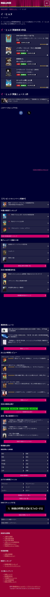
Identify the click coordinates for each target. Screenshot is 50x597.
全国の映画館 (8, 554)
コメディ (4, 490)
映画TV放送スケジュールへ (24, 441)
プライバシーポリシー (33, 586)
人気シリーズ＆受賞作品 (12, 542)
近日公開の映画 (9, 540)
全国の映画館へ (24, 475)
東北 (27, 460)
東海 (27, 457)
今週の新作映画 (9, 538)
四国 (27, 467)
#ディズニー (33, 408)
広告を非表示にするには (40, 170)
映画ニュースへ (24, 348)
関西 (3, 457)
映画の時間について (24, 515)
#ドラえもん (4, 408)
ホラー (27, 490)
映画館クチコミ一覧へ (24, 495)
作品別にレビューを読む (12, 546)
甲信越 (3, 464)
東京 (3, 453)
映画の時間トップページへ (9, 523)
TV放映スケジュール (11, 578)
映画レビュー (24, 400)
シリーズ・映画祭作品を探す (24, 412)
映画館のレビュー (10, 556)
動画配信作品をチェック (24, 295)
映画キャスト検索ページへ (9, 519)
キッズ (27, 487)
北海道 (3, 460)
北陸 (27, 464)
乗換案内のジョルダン (19, 586)
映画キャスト (13, 9)
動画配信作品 (8, 576)
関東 (27, 453)
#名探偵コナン (23, 408)
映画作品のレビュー (10, 544)
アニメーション (30, 483)
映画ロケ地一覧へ (24, 498)
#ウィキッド (13, 408)
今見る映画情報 (9, 580)
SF (2, 487)
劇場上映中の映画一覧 (24, 266)
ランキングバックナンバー (12, 566)
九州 (3, 470)
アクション (5, 483)
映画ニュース (8, 574)
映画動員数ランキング (11, 564)
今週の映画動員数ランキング (9, 236)
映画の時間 (4, 9)
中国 (3, 467)
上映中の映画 (8, 536)
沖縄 (27, 470)
